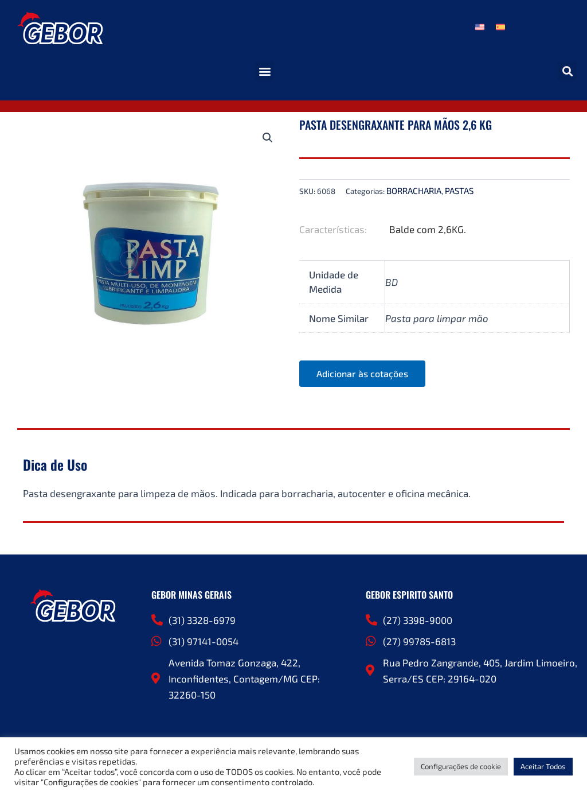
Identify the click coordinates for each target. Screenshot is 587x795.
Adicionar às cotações (362, 373)
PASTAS (459, 190)
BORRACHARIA (413, 190)
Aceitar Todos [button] (543, 766)
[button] (264, 70)
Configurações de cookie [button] (461, 766)
